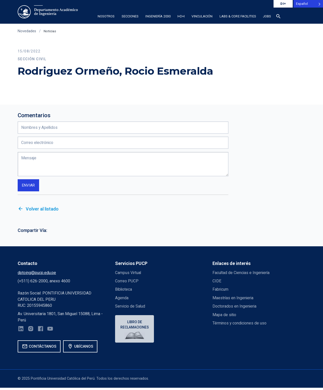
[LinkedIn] (21, 331)
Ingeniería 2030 (158, 16)
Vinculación (202, 16)
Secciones (130, 16)
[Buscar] (279, 17)
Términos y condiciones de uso (240, 324)
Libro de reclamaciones (135, 326)
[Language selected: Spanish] (308, 4)
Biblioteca (124, 290)
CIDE (216, 282)
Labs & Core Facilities (238, 16)
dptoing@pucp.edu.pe (37, 274)
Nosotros (106, 16)
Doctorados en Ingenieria (234, 307)
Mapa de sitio (224, 315)
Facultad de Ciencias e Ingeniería (241, 274)
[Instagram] (31, 331)
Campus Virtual (128, 274)
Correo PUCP (127, 282)
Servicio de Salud (130, 307)
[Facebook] (41, 331)
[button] (299, 18)
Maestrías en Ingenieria (233, 299)
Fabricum (220, 290)
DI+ (283, 4)
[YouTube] (51, 331)
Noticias (50, 31)
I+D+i (181, 16)
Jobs (267, 16)
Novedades (27, 31)
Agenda (121, 299)
